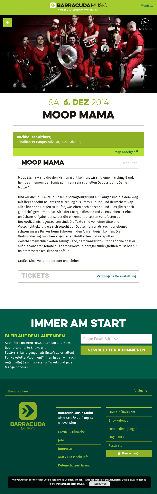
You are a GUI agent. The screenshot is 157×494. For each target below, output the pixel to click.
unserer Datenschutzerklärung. (68, 484)
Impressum (66, 449)
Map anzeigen (125, 152)
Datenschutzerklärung (74, 465)
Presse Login (131, 453)
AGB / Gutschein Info (73, 457)
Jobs (61, 440)
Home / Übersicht (122, 412)
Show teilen (145, 29)
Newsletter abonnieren (116, 350)
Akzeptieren (100, 483)
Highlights (116, 437)
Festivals (115, 445)
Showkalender (119, 420)
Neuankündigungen (123, 429)
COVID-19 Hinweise (71, 432)
